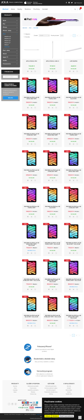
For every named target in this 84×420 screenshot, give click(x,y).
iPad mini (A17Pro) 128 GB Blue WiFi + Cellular (73, 243)
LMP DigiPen (73, 61)
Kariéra (69, 392)
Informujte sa (32, 250)
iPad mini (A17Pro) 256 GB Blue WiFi (31, 171)
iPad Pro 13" (8, 36)
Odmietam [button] (55, 416)
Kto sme (69, 386)
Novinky (15, 386)
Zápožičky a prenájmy (33, 390)
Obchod (5, 9)
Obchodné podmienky (50, 386)
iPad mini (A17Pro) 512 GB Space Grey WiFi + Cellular (73, 317)
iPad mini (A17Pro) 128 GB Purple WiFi (52, 98)
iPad (30, 28)
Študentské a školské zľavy (44, 359)
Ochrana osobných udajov (51, 388)
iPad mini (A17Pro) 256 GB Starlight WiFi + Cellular (52, 316)
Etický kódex (69, 390)
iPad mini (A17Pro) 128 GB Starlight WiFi (31, 134)
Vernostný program (44, 371)
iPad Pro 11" (8, 38)
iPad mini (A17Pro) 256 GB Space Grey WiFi (52, 134)
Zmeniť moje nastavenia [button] (66, 416)
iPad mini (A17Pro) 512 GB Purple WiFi (31, 207)
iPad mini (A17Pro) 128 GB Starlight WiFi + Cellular (31, 280)
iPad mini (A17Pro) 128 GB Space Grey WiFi (31, 98)
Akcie (13, 9)
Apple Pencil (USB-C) (52, 61)
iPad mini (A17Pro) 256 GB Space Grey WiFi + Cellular (52, 280)
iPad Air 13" (8, 40)
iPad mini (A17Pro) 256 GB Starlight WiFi (52, 171)
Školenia (33, 392)
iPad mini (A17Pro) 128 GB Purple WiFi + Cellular (52, 243)
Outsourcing (33, 394)
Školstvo (28, 9)
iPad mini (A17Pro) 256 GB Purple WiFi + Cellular (73, 280)
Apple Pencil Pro (31, 61)
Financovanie (33, 388)
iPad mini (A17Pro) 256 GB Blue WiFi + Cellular (31, 316)
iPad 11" (7, 45)
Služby (19, 9)
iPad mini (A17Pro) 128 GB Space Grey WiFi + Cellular (31, 244)
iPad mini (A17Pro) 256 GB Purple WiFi (73, 134)
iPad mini (7, 47)
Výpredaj (15, 390)
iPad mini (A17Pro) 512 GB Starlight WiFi (73, 207)
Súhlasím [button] (47, 416)
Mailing (10, 98)
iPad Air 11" (8, 43)
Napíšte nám (69, 394)
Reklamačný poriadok (33, 386)
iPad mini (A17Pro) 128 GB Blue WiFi (73, 98)
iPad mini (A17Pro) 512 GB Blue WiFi (52, 207)
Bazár (15, 392)
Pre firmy (36, 9)
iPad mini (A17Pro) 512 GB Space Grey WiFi (73, 171)
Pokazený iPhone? (44, 347)
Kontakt (45, 9)
